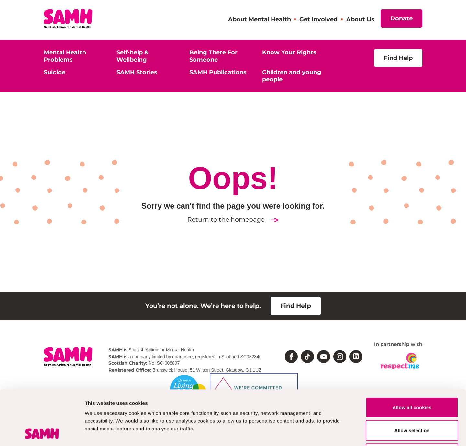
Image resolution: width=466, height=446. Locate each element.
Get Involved (318, 19)
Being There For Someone (213, 56)
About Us (360, 19)
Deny (412, 402)
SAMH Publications (217, 72)
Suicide (54, 72)
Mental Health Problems (65, 56)
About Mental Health (259, 19)
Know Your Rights (289, 52)
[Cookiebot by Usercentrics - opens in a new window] (42, 433)
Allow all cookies (412, 356)
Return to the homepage (233, 219)
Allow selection (411, 379)
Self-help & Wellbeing (132, 56)
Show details (340, 433)
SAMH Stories (136, 72)
